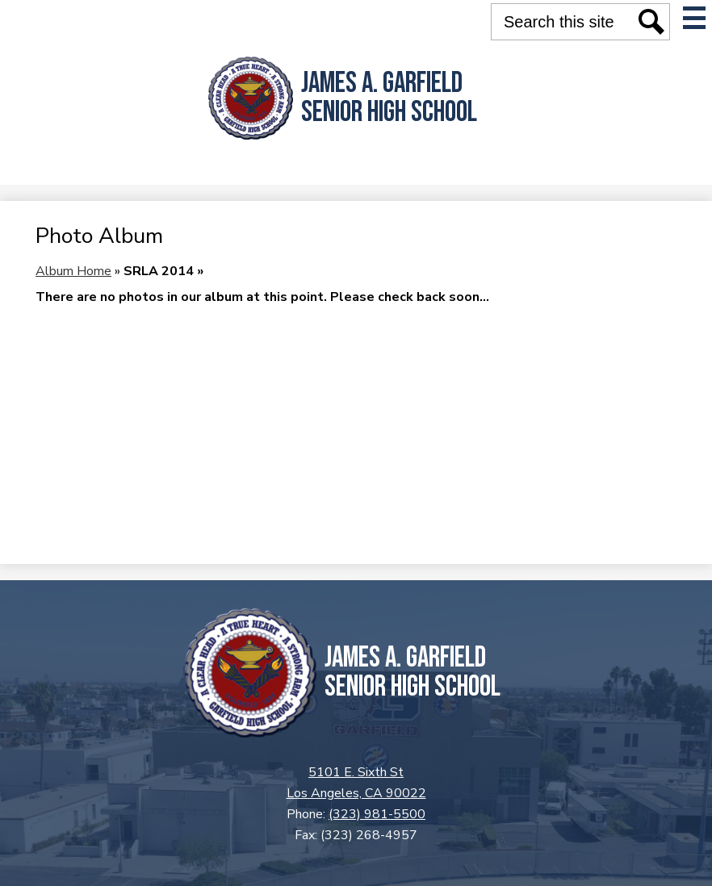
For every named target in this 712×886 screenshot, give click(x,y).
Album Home (73, 271)
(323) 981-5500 (377, 814)
